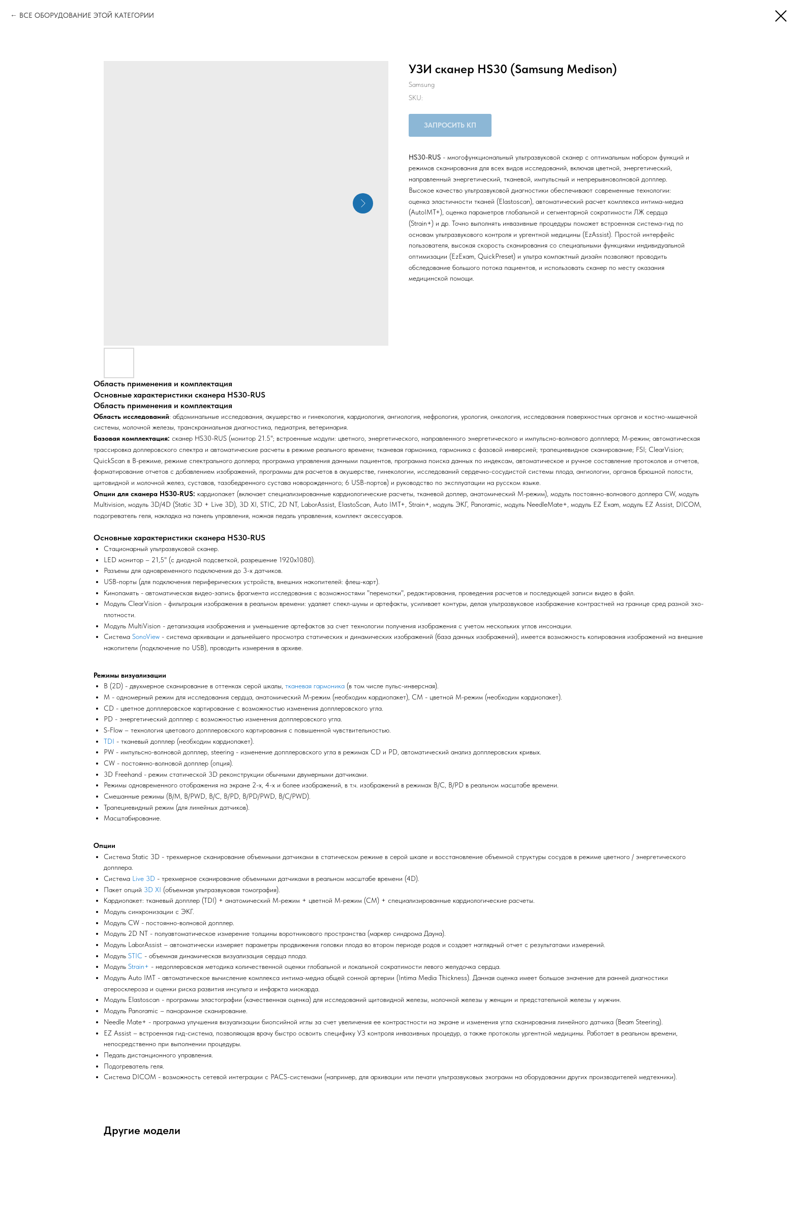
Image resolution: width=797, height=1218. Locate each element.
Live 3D (143, 878)
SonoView (146, 636)
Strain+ (138, 966)
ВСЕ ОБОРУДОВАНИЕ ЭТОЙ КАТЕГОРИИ (86, 15)
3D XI (152, 890)
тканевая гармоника (315, 686)
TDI (109, 741)
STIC (135, 956)
